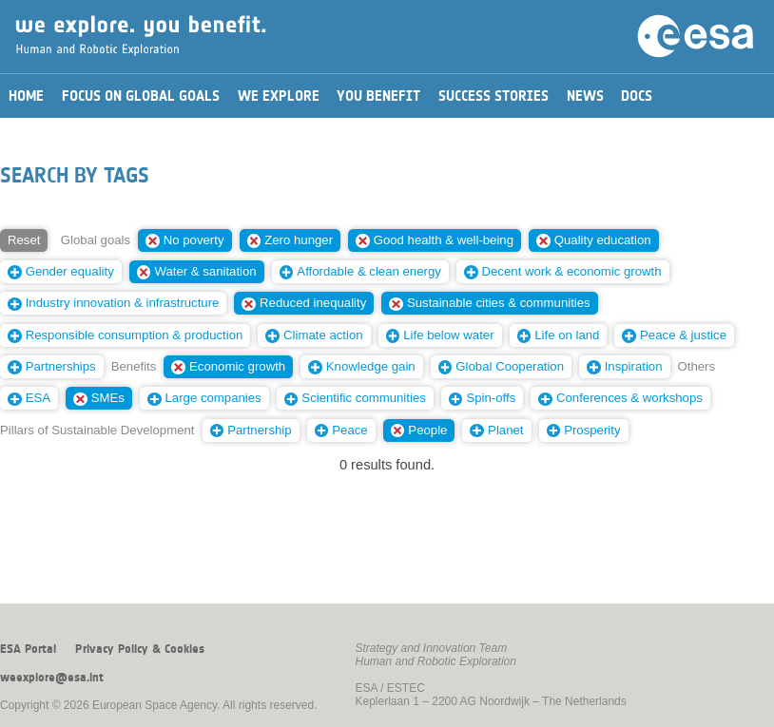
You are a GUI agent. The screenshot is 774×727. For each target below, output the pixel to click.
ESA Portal (28, 649)
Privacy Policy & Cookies (139, 649)
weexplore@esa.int (52, 677)
